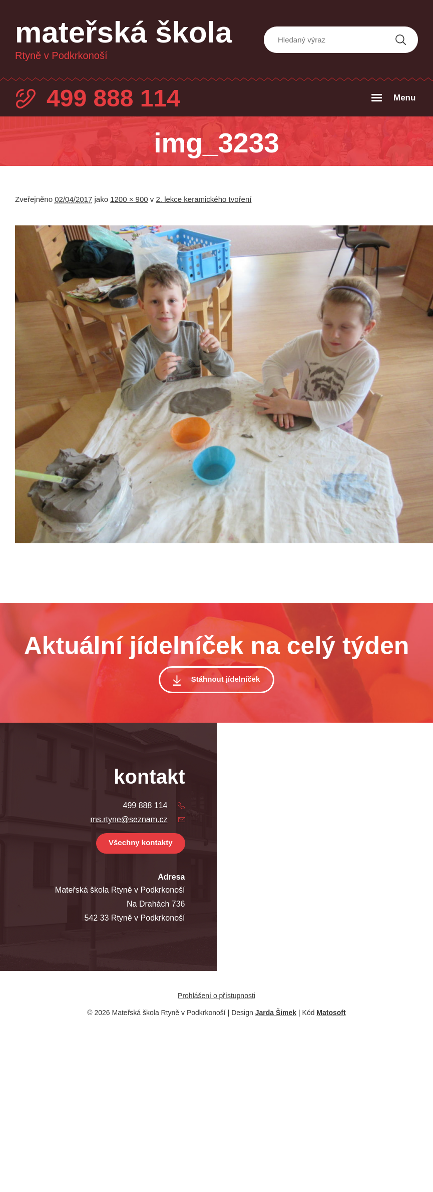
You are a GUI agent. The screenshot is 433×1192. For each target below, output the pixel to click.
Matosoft (330, 1013)
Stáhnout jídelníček (225, 679)
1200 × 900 (129, 199)
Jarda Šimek (276, 1013)
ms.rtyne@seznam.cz (128, 819)
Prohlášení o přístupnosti (216, 996)
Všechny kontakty (141, 842)
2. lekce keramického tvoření (204, 199)
